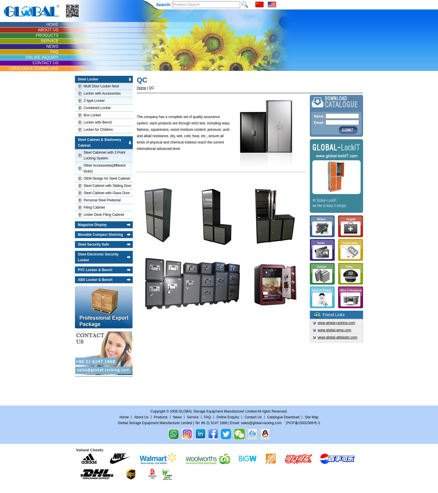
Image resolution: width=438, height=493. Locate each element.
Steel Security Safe (93, 244)
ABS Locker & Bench (95, 280)
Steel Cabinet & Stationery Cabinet (99, 143)
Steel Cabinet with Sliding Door (107, 186)
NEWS (52, 46)
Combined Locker (97, 108)
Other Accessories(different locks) (105, 168)
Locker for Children (98, 130)
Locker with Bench (98, 122)
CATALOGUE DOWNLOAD (33, 68)
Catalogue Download (283, 417)
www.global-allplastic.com (337, 337)
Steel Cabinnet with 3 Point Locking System (104, 155)
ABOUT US (48, 29)
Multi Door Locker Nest (101, 86)
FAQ (54, 51)
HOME (52, 24)
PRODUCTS (47, 35)
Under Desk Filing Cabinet (104, 215)
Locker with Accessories (102, 93)
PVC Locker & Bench (95, 270)
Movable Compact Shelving (100, 235)
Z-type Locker (94, 101)
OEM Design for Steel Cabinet (107, 178)
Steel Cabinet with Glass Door (107, 193)
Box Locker (92, 115)
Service (193, 417)
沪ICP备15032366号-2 (303, 423)
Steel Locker (88, 79)
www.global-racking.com (336, 323)
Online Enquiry (227, 417)
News (177, 417)
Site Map (311, 417)
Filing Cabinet (94, 207)
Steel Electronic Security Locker (98, 257)
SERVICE (49, 40)
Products (161, 417)
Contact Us (253, 417)
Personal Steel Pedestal (102, 200)
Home (141, 88)
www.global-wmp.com (334, 330)
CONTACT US (45, 62)
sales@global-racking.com (261, 423)
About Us (141, 417)
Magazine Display (92, 225)
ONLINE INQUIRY (41, 57)
